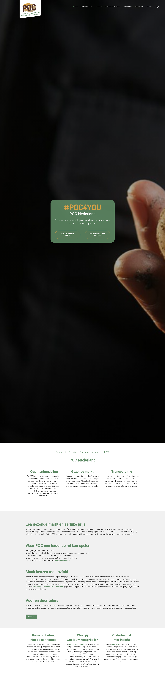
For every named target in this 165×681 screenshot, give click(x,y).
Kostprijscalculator (42, 587)
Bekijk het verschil (62, 560)
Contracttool (57, 587)
